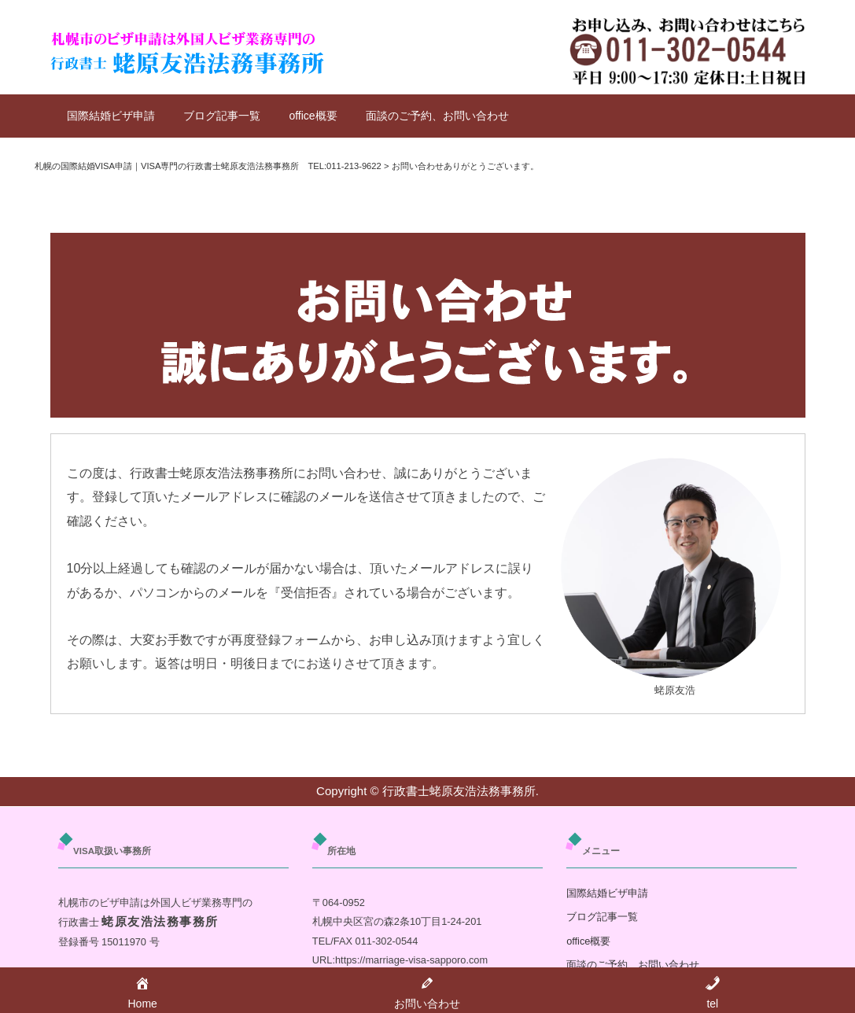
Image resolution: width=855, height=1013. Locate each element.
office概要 (313, 115)
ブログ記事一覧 (221, 115)
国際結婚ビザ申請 (111, 115)
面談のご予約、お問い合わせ (437, 115)
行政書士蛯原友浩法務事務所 (459, 791)
